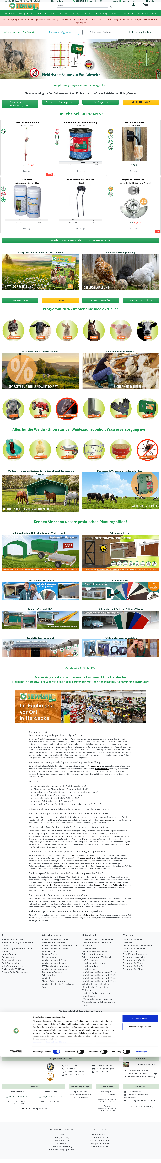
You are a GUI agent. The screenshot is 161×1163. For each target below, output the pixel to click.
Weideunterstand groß (12, 939)
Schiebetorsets (89, 948)
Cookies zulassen (140, 1125)
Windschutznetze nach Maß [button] (40, 580)
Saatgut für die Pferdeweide (15, 972)
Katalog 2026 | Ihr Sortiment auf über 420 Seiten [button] (40, 252)
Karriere (8, 1039)
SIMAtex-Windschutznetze (54, 981)
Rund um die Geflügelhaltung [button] (120, 252)
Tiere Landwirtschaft (11, 960)
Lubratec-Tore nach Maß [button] (40, 609)
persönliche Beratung (89, 915)
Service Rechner (101, 1071)
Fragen (48, 1027)
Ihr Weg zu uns (12, 1030)
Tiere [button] (39, 13)
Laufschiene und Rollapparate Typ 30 (99, 975)
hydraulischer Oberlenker (52, 885)
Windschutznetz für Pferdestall (56, 948)
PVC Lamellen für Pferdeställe (55, 966)
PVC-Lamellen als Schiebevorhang (98, 999)
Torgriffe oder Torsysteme (135, 954)
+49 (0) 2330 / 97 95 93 (50, 1096)
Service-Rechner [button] (127, 13)
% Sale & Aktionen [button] (147, 13)
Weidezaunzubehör (85, 858)
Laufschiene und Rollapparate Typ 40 (99, 978)
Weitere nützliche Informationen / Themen (80, 1011)
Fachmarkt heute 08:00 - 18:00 (124, 1)
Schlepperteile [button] (26, 13)
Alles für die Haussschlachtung (96, 984)
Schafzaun (71, 855)
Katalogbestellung (148, 1022)
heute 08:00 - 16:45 (95, 1)
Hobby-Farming (9, 954)
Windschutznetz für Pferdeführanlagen (60, 945)
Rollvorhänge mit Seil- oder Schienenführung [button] (121, 609)
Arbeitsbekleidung (102, 768)
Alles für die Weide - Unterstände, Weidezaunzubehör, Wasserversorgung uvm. (80, 429)
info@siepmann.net (38, 1108)
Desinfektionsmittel (11, 963)
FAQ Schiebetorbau (91, 960)
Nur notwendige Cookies (140, 1133)
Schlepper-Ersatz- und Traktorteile (108, 885)
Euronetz (6, 945)
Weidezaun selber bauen (134, 948)
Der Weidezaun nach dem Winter (138, 945)
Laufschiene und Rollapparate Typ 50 (99, 981)
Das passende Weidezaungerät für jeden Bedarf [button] (120, 471)
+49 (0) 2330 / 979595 (17, 1096)
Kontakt (8, 1033)
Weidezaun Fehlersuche (134, 957)
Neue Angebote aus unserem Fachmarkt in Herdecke (80, 677)
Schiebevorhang (49, 975)
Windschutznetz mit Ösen (54, 960)
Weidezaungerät (94, 766)
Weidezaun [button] (10, 13)
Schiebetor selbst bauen (93, 963)
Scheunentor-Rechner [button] (121, 533)
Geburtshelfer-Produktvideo (95, 987)
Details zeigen (141, 1158)
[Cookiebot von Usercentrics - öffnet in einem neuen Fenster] (16, 1158)
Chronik (8, 1036)
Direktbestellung (57, 1)
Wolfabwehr (128, 942)
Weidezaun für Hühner (133, 969)
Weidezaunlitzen (130, 951)
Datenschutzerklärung (56, 1148)
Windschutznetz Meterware (55, 969)
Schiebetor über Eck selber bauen (98, 939)
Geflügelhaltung (122, 844)
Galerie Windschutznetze (53, 942)
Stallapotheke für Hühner (13, 969)
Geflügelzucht (8, 957)
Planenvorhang (49, 957)
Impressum (38, 1148)
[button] (20, 32)
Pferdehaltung (72, 866)
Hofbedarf (87, 945)
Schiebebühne (89, 969)
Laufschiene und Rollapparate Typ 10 (99, 972)
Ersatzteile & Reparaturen (57, 1030)
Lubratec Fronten (50, 954)
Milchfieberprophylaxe (12, 966)
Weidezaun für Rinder (133, 939)
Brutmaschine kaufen (59, 836)
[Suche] (82, 6)
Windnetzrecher (49, 978)
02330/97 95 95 (80, 1)
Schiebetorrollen (90, 966)
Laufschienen (88, 996)
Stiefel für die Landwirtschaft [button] (120, 351)
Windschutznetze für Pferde (55, 939)
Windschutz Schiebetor (93, 954)
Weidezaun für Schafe (133, 966)
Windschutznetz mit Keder (54, 963)
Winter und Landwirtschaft (94, 951)
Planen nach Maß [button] (120, 580)
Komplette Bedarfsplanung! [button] (40, 638)
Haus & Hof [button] (50, 13)
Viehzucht (87, 990)
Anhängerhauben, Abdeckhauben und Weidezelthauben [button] (40, 533)
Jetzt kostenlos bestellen (148, 1053)
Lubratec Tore (48, 951)
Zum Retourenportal (146, 1064)
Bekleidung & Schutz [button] (106, 13)
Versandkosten (52, 1036)
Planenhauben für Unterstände (96, 942)
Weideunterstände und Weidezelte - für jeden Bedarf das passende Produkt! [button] (41, 472)
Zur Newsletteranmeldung (141, 1106)
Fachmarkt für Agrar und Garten (20, 1027)
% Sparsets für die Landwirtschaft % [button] (40, 351)
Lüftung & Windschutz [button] (82, 13)
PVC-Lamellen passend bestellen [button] (121, 638)
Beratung (49, 1033)
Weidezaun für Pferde (133, 963)
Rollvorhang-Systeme (52, 972)
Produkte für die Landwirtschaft (97, 993)
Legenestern (110, 820)
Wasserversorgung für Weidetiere (17, 942)
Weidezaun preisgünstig (134, 960)
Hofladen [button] (63, 13)
